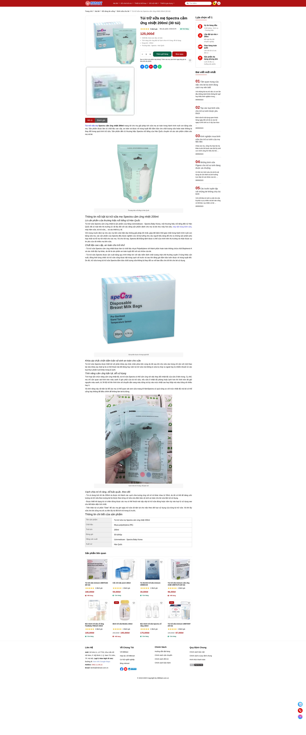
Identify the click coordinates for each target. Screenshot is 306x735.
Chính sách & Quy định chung (201, 656)
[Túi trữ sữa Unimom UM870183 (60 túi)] (97, 569)
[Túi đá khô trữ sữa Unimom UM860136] (152, 569)
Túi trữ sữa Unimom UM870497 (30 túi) (179, 625)
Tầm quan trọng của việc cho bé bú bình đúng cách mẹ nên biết (207, 85)
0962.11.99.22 (97, 665)
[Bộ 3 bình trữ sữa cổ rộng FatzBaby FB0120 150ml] (97, 610)
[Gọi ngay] (300, 710)
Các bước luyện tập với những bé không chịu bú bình (208, 191)
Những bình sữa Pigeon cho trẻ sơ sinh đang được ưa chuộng (208, 165)
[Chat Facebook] (300, 716)
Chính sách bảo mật (197, 652)
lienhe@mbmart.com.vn (99, 668)
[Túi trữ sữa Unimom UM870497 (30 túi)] (180, 610)
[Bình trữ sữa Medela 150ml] (125, 610)
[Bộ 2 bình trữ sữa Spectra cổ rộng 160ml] (152, 610)
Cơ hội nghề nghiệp (127, 659)
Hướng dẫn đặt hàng (162, 651)
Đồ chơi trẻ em (127, 3)
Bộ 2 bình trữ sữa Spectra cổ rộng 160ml (150, 625)
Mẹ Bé (116, 3)
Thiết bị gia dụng (167, 3)
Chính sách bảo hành (163, 663)
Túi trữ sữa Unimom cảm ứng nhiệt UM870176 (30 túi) (178, 584)
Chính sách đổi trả (161, 659)
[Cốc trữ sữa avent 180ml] (125, 569)
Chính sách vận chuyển (163, 655)
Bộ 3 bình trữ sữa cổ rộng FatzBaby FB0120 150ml (94, 625)
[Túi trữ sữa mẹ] (91, 126)
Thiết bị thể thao (141, 3)
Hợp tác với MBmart (127, 656)
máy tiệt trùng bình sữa (182, 227)
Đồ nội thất (154, 3)
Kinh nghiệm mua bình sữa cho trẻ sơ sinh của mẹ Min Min (208, 139)
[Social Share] (142, 67)
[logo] (94, 3)
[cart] (214, 3)
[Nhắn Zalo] (300, 704)
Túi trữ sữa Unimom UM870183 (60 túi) (96, 584)
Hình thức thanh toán (197, 659)
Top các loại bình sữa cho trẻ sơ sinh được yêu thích (207, 111)
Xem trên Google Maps (101, 661)
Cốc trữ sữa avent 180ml (122, 583)
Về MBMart (124, 652)
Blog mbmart (124, 663)
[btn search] (188, 3)
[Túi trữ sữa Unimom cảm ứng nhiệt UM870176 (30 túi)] (180, 569)
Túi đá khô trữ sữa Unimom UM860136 (150, 584)
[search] (198, 3)
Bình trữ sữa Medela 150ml (122, 624)
